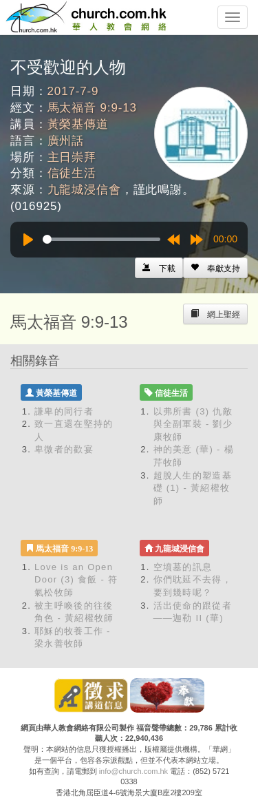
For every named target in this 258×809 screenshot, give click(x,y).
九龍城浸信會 (84, 189)
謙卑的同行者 (64, 411)
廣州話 (66, 140)
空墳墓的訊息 (183, 567)
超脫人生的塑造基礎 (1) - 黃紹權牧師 (192, 488)
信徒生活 (71, 173)
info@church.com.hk (133, 771)
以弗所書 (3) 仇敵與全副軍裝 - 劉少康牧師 (193, 424)
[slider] (101, 239)
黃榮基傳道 (78, 124)
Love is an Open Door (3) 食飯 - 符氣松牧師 (76, 580)
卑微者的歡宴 (64, 449)
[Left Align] (215, 268)
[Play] (28, 240)
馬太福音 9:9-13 (92, 107)
